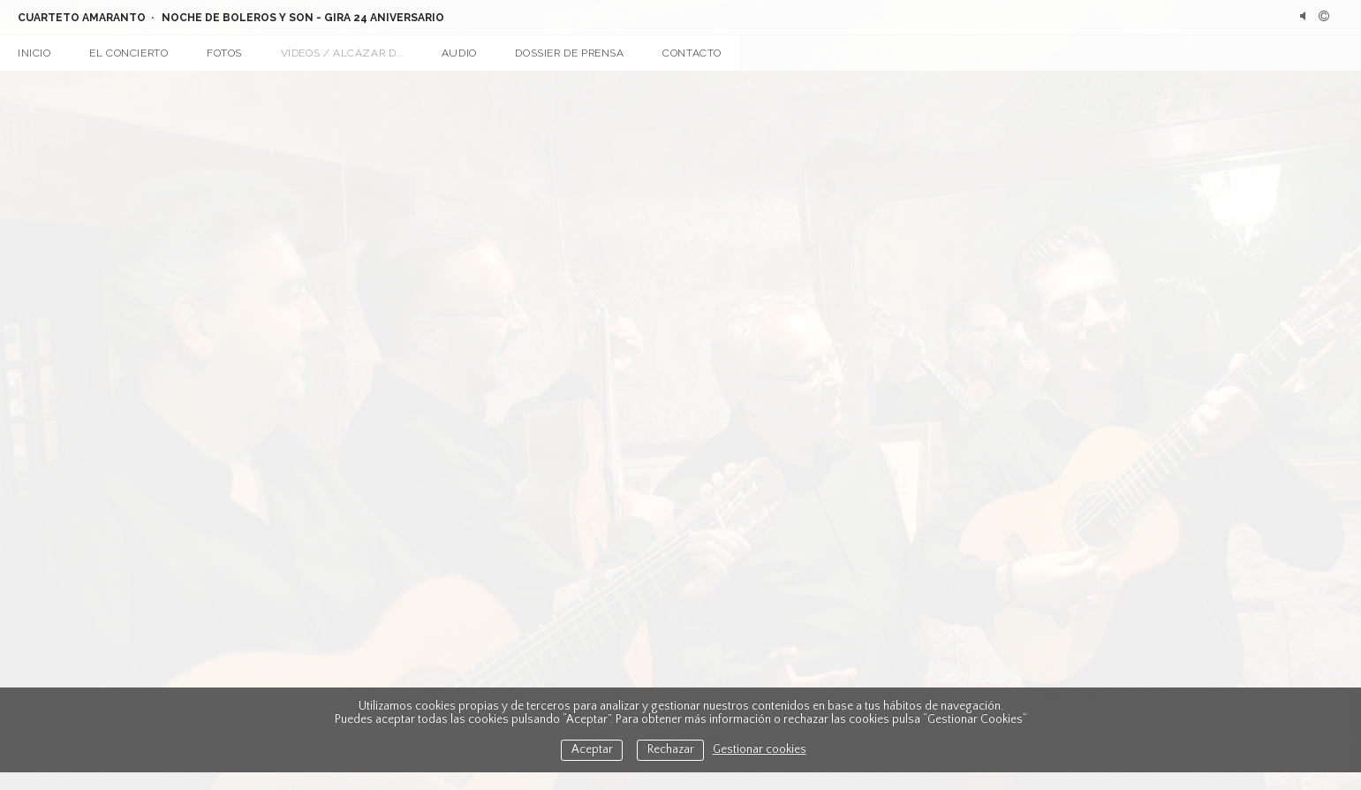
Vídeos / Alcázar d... (342, 53)
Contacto (692, 53)
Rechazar (670, 749)
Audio (459, 53)
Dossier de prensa (569, 53)
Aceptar (592, 749)
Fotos (224, 53)
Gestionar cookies (759, 749)
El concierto (128, 53)
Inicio (34, 53)
